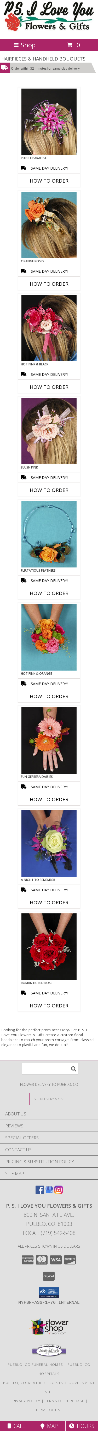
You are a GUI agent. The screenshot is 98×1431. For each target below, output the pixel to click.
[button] (49, 1292)
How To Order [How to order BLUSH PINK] (49, 490)
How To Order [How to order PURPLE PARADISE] (49, 180)
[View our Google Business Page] (49, 1192)
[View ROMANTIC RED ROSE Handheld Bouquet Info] (49, 946)
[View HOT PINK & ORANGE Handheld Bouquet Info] (49, 637)
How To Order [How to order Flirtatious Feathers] (49, 593)
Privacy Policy (25, 1401)
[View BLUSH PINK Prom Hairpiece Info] (49, 431)
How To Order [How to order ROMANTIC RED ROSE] (49, 1005)
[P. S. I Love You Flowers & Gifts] (49, 31)
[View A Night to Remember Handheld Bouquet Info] (49, 843)
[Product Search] (50, 1069)
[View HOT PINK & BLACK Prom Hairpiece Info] (49, 328)
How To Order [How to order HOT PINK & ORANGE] (49, 696)
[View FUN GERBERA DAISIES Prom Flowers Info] (49, 740)
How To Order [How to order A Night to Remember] (49, 902)
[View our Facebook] (40, 1192)
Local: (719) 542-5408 (49, 1232)
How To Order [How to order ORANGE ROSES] (49, 283)
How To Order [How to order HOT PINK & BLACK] (49, 387)
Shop (25, 45)
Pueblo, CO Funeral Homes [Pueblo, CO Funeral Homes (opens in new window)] (35, 1364)
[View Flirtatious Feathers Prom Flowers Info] (49, 534)
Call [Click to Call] (16, 1425)
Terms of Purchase (64, 1401)
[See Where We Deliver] (49, 1098)
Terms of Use (49, 1410)
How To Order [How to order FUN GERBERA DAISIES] (49, 799)
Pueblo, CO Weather (24, 1382)
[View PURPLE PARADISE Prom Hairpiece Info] (49, 122)
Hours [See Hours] (81, 1425)
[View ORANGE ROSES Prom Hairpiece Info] (49, 225)
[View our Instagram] (58, 1192)
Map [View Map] (49, 1425)
